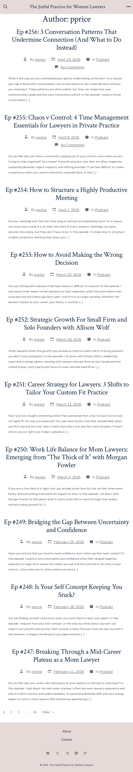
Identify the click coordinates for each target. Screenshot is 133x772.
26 (35, 712)
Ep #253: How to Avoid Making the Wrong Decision (66, 258)
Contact (66, 739)
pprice (40, 59)
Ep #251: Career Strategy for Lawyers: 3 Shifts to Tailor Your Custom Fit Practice (66, 388)
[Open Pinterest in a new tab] (85, 753)
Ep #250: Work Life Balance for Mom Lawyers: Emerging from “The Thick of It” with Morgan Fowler (66, 457)
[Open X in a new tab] (58, 753)
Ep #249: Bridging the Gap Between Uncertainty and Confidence (66, 525)
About (66, 731)
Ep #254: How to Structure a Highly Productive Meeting (66, 193)
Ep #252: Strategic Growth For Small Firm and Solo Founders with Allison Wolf (66, 323)
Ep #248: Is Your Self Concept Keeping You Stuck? (66, 590)
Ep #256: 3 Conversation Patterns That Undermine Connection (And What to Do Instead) (66, 39)
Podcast (102, 59)
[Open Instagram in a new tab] (67, 753)
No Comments (72, 67)
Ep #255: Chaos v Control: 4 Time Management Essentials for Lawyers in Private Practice (66, 121)
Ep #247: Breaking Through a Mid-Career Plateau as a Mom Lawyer (66, 655)
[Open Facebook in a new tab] (48, 753)
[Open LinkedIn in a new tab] (76, 753)
